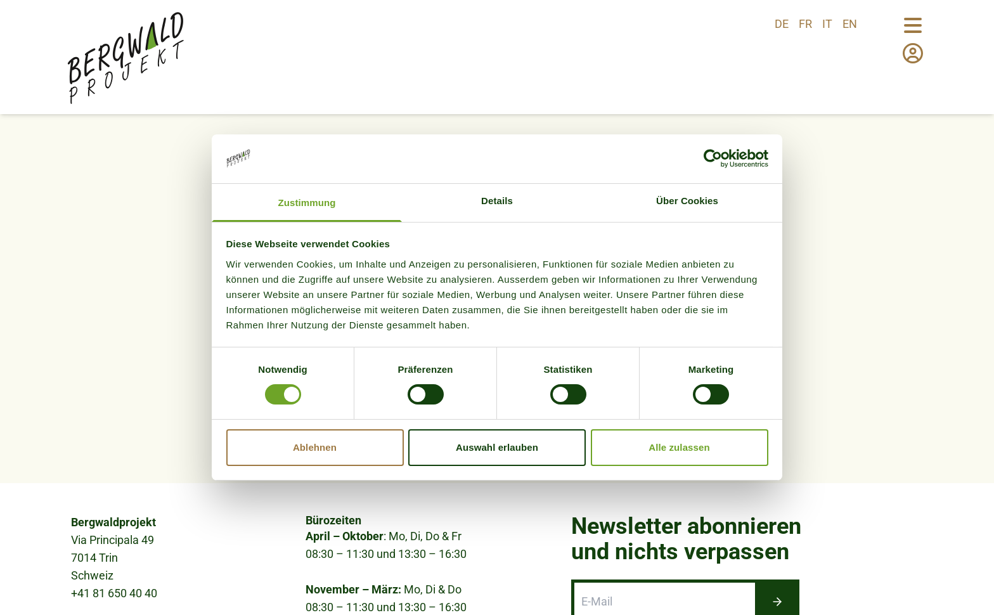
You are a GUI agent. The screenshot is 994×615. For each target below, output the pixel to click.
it (827, 23)
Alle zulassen (679, 447)
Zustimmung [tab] (307, 202)
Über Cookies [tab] (687, 200)
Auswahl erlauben (497, 447)
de (782, 23)
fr (805, 23)
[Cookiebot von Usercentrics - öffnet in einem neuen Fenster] (712, 158)
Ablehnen (315, 447)
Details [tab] (497, 200)
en (849, 23)
